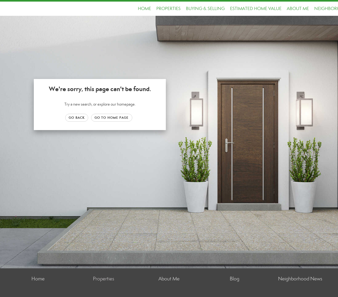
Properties (168, 8)
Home (144, 8)
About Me (298, 8)
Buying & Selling (205, 8)
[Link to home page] (7, 9)
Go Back (77, 118)
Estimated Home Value (255, 8)
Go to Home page (112, 118)
